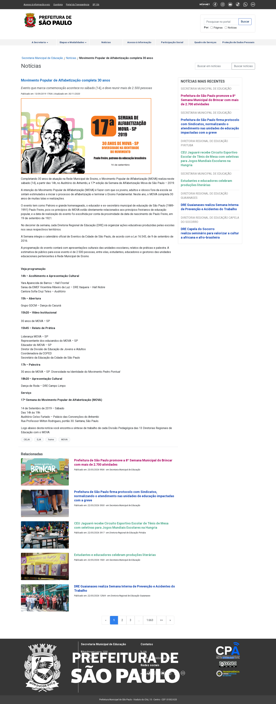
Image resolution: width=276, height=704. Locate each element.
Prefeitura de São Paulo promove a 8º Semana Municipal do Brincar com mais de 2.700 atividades (210, 100)
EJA (39, 439)
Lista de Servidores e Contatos (159, 657)
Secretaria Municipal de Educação (42, 58)
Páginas (218, 28)
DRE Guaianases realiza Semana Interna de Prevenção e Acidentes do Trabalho (210, 207)
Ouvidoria (58, 4)
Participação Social (172, 42)
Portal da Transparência (77, 4)
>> (161, 620)
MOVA (64, 439)
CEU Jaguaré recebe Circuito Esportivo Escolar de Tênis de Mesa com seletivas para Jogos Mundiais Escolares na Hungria (210, 159)
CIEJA (27, 439)
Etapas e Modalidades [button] (73, 42)
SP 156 (96, 4)
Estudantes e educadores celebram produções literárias (206, 183)
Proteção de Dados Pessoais (238, 42)
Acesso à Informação (139, 42)
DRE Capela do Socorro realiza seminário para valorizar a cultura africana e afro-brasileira (210, 233)
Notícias (232, 28)
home (51, 439)
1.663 (149, 620)
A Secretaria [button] (40, 42)
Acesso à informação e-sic (37, 4)
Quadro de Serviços (205, 42)
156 (145, 651)
